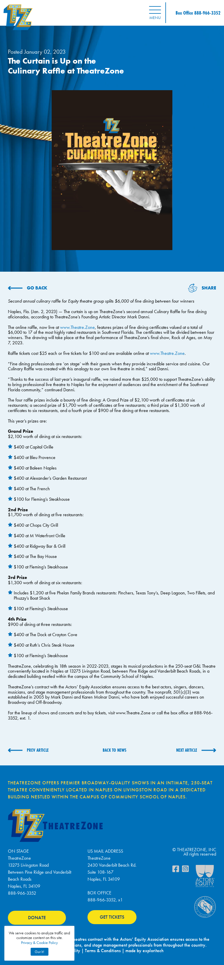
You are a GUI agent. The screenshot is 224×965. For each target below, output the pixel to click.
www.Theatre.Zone (77, 327)
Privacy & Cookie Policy (39, 942)
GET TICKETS (112, 917)
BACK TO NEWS (114, 750)
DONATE (37, 918)
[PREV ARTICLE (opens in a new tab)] (28, 750)
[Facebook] (175, 870)
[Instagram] (185, 870)
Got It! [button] (39, 951)
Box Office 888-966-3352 (198, 12)
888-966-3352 (22, 893)
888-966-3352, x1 (105, 900)
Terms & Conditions (103, 950)
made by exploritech (144, 950)
